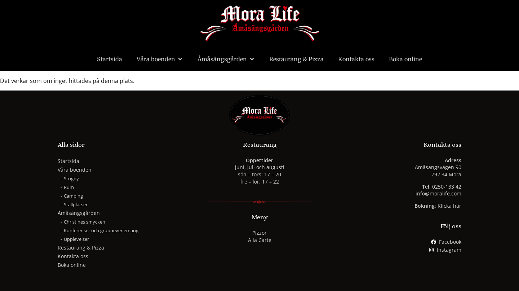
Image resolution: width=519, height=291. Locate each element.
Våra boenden (160, 59)
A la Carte (259, 240)
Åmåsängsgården (226, 59)
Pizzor (259, 232)
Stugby (71, 178)
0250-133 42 (446, 186)
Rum (69, 187)
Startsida (109, 59)
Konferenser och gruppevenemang (101, 230)
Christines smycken (84, 222)
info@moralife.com (438, 193)
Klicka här (449, 205)
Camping (73, 196)
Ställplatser (76, 204)
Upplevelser (76, 239)
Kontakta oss (356, 59)
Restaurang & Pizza (296, 59)
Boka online (405, 59)
